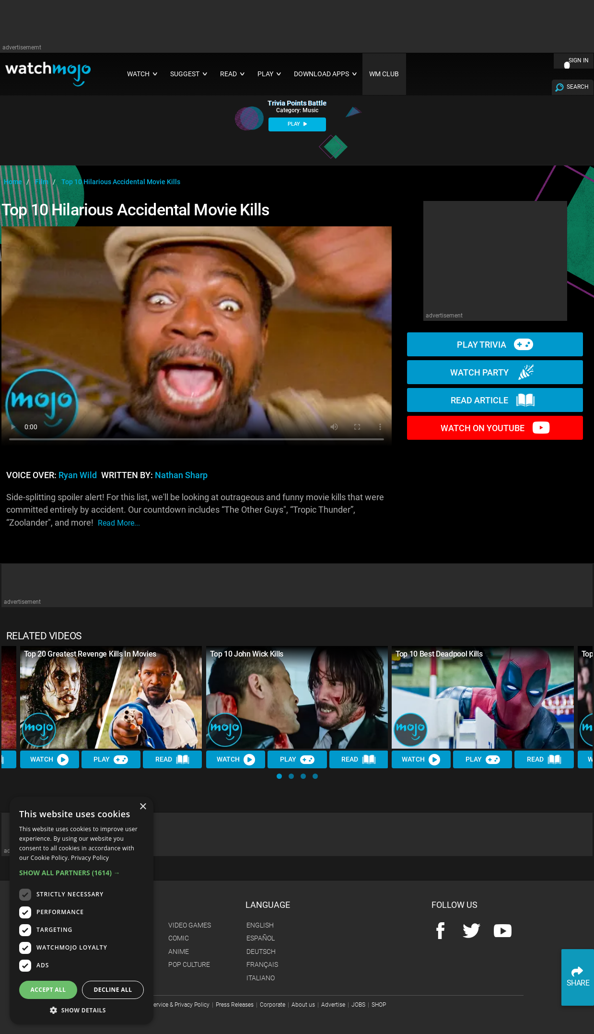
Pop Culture (189, 964)
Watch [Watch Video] (50, 759)
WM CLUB (384, 74)
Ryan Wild (77, 475)
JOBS (358, 1004)
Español (260, 938)
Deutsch (261, 951)
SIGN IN (579, 60)
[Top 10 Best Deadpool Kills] (483, 697)
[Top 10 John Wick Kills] (297, 697)
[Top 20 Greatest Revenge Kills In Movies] (111, 697)
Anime (178, 951)
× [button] (142, 807)
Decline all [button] (113, 990)
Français (262, 964)
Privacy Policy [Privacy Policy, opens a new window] (90, 858)
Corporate (272, 1004)
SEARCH (578, 86)
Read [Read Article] (172, 759)
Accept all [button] (48, 990)
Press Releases (235, 1004)
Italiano (260, 978)
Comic (178, 938)
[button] (279, 776)
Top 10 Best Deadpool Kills (439, 653)
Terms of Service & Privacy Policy (168, 1004)
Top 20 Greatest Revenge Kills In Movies (90, 653)
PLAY (297, 124)
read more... (119, 523)
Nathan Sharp (181, 475)
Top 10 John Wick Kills (246, 653)
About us (303, 1004)
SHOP (379, 1004)
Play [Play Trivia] (111, 759)
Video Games (189, 925)
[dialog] (81, 910)
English (260, 925)
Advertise (333, 1004)
